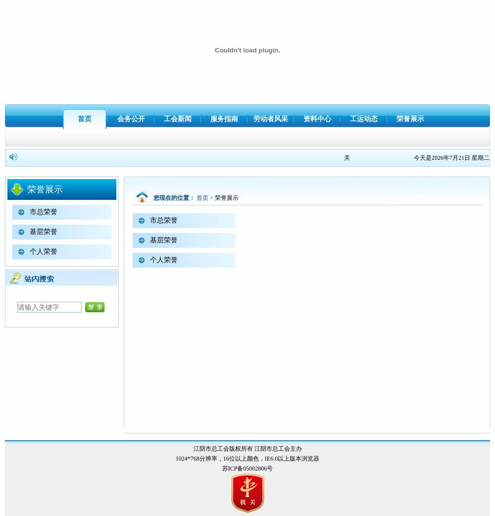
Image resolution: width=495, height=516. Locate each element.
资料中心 (317, 119)
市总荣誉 (43, 212)
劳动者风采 (270, 119)
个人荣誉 (43, 251)
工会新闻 (178, 119)
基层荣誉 (43, 231)
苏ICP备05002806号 (247, 468)
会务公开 (131, 119)
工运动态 (364, 119)
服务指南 (224, 119)
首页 (85, 119)
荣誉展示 (410, 119)
